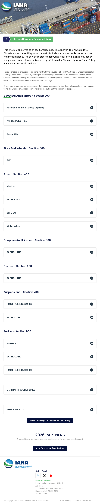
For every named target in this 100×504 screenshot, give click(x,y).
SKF (9, 160)
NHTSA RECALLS (15, 409)
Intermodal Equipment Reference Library (31, 39)
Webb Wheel (14, 226)
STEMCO (11, 212)
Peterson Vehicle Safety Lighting (25, 107)
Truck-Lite (12, 134)
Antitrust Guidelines (83, 500)
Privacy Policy (65, 500)
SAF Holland (13, 199)
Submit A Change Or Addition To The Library (50, 421)
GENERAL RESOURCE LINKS (21, 389)
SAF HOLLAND (14, 252)
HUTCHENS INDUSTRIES (19, 304)
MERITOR (12, 343)
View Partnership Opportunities (50, 448)
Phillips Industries (17, 121)
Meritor (11, 186)
